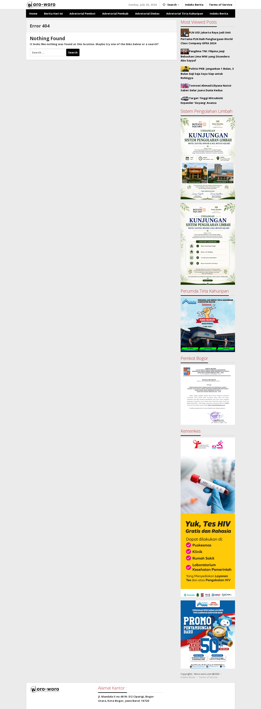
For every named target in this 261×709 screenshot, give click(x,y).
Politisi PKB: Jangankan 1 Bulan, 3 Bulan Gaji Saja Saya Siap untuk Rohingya (207, 73)
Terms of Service (208, 677)
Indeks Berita (188, 677)
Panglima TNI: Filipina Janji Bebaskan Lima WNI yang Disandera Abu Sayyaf (205, 55)
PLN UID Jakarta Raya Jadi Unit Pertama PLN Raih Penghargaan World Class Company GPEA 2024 (207, 38)
